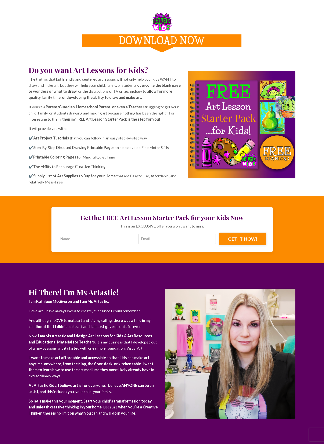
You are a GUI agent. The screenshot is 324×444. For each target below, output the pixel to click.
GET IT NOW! (243, 239)
